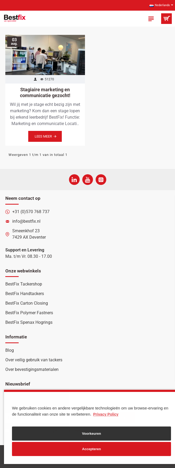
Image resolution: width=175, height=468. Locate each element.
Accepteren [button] (91, 449)
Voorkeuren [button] (91, 434)
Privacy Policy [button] (106, 414)
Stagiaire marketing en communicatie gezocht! (45, 92)
